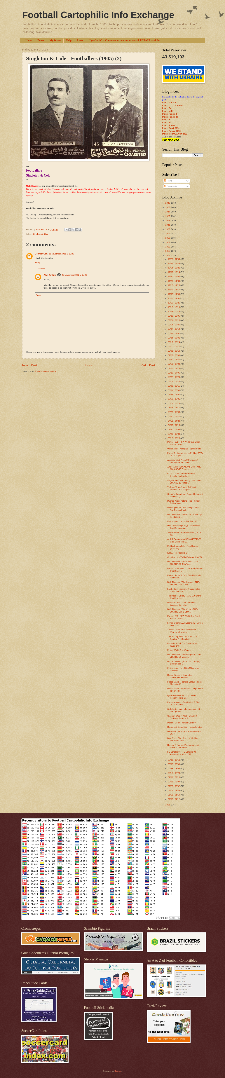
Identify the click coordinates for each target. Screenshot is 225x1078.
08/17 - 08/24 (174, 342)
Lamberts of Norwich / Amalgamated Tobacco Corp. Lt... (183, 590)
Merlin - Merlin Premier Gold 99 (181, 723)
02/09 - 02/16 (174, 777)
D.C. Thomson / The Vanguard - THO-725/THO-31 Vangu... (184, 655)
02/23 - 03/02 (174, 768)
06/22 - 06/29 (174, 377)
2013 (168, 805)
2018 (168, 238)
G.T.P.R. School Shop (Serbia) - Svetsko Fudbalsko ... (181, 474)
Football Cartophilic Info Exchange (98, 15)
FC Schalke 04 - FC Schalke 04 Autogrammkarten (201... (181, 753)
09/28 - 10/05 (174, 316)
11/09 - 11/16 (174, 290)
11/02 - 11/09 (174, 294)
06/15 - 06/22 (174, 381)
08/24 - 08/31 (174, 338)
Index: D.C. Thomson (172, 105)
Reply (37, 262)
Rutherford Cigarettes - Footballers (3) (184, 727)
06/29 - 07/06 (174, 373)
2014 (168, 255)
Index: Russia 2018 (171, 131)
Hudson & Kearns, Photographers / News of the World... (183, 746)
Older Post (148, 365)
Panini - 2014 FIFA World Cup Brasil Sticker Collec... (183, 443)
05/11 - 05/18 (174, 403)
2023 (168, 216)
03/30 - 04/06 (174, 429)
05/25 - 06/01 (174, 394)
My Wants (55, 40)
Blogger (117, 1071)
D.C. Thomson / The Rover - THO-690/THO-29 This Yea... (182, 563)
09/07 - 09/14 (174, 329)
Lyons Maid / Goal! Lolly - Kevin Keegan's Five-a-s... (181, 696)
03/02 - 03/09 (174, 764)
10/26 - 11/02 (174, 298)
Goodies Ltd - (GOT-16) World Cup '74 (184, 557)
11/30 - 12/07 (174, 276)
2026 (168, 203)
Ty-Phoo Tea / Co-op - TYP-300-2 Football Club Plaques (182, 488)
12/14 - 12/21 (174, 268)
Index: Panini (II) (170, 117)
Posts (168, 181)
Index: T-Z (167, 122)
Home (29, 40)
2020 (168, 229)
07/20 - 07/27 (174, 359)
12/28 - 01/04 (174, 259)
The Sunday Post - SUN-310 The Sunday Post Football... (182, 637)
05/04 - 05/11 (174, 408)
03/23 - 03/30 (174, 434)
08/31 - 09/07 (174, 333)
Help (68, 40)
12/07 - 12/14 (174, 272)
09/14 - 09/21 (174, 325)
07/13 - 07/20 (174, 364)
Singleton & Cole (40, 234)
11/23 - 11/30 (174, 281)
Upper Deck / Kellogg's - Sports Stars (184, 449)
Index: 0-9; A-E (169, 102)
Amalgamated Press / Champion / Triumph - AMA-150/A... (182, 461)
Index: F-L (167, 108)
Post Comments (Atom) (45, 371)
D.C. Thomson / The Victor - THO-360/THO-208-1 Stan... (182, 610)
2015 (168, 251)
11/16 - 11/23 (174, 285)
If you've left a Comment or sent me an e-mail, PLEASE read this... (125, 40)
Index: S (166, 119)
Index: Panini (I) (169, 114)
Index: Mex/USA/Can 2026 (174, 134)
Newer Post (29, 365)
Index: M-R (167, 111)
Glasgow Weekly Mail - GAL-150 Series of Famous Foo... (182, 717)
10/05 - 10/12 (174, 312)
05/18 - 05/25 (174, 399)
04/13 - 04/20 (174, 421)
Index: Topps (168, 125)
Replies (41, 269)
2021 (168, 225)
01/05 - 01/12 (174, 799)
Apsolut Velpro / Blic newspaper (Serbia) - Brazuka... (181, 631)
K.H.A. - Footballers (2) (177, 553)
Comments (170, 186)
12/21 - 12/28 (174, 263)
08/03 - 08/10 (174, 351)
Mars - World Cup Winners (179, 650)
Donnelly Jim (41, 254)
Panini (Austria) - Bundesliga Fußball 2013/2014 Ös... (183, 703)
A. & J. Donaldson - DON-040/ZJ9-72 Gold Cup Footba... (184, 540)
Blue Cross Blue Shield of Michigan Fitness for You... (183, 739)
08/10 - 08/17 (174, 346)
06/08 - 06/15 (174, 386)
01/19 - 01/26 (174, 790)
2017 (168, 242)
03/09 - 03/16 (174, 760)
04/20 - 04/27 (174, 416)
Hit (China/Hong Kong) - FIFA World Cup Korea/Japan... (183, 526)
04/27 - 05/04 (174, 412)
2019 (168, 234)
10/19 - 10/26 (174, 303)
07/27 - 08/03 (174, 355)
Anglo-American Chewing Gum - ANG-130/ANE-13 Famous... (184, 468)
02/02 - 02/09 (174, 782)
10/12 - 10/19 (174, 307)
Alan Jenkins (50, 275)
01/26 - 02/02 (174, 786)
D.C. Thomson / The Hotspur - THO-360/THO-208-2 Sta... (183, 583)
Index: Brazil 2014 (170, 128)
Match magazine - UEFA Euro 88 (182, 521)
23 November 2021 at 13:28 (74, 275)
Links (80, 40)
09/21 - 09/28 (174, 320)
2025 (168, 207)
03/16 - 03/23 (174, 438)
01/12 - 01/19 (174, 795)
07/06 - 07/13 (174, 368)
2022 (168, 220)
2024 (168, 212)
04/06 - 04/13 (174, 425)
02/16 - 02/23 (174, 773)
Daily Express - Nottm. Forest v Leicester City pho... (181, 603)
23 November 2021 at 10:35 (61, 254)
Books (40, 40)
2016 (168, 247)
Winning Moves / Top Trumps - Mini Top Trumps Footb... (183, 509)
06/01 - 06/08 (174, 390)
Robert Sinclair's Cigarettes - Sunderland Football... (180, 676)
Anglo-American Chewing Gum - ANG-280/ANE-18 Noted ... (184, 481)
